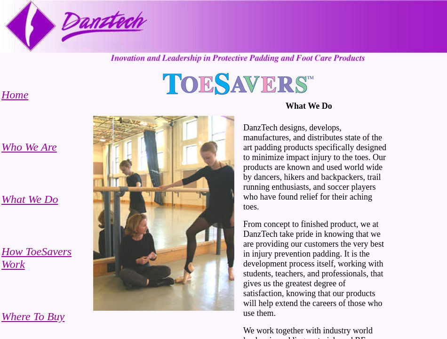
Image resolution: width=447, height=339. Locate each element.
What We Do (29, 199)
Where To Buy (32, 316)
